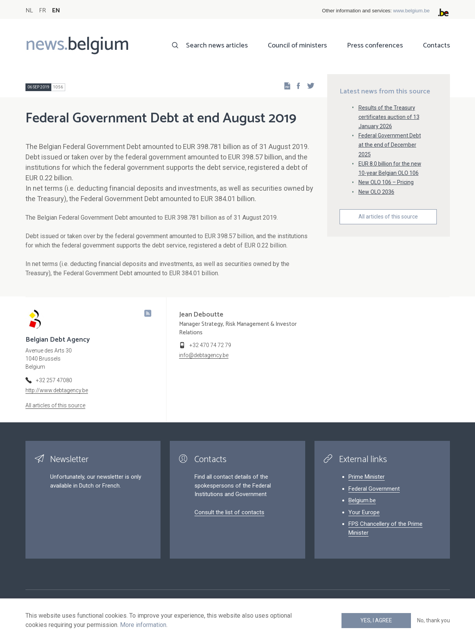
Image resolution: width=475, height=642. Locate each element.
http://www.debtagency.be (56, 390)
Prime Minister (366, 476)
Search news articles (217, 45)
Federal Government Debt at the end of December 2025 (389, 144)
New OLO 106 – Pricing (386, 182)
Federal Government (374, 488)
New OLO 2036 (376, 192)
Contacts (436, 45)
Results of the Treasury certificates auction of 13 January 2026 (388, 117)
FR (42, 10)
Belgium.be (362, 500)
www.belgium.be (411, 11)
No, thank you (433, 620)
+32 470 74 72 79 (210, 345)
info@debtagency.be (203, 355)
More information (143, 624)
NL (29, 10)
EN (56, 10)
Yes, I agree (376, 620)
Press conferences (375, 45)
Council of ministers (297, 45)
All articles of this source (388, 216)
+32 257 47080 (54, 380)
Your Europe (364, 512)
